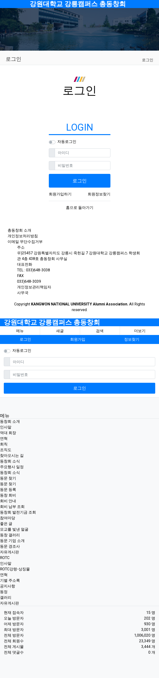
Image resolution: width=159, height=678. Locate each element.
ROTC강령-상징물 (15, 569)
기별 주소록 (10, 580)
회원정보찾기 (99, 194)
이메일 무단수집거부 (25, 241)
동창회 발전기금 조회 (18, 512)
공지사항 (7, 586)
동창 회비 (8, 495)
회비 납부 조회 (12, 506)
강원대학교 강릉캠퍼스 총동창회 (78, 4)
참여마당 (7, 518)
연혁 (4, 438)
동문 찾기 (8, 478)
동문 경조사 (10, 546)
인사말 (5, 427)
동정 (4, 592)
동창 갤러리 (10, 535)
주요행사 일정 (12, 467)
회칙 (4, 444)
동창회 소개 (10, 421)
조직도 (5, 450)
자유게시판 (9, 552)
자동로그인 (66, 141)
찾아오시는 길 (12, 455)
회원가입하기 (60, 194)
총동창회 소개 (19, 230)
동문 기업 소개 (12, 540)
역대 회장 (8, 433)
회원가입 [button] (77, 339)
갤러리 (5, 597)
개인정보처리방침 (23, 236)
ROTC (4, 557)
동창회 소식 (10, 461)
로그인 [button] (25, 339)
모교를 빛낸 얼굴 (14, 529)
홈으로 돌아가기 (79, 207)
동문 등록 (8, 489)
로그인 (147, 60)
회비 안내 (8, 501)
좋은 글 (6, 523)
